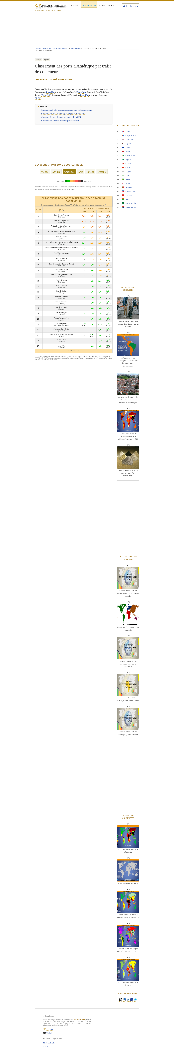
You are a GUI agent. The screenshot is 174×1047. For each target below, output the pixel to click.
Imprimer (46, 60)
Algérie (126, 143)
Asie (80, 171)
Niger (126, 199)
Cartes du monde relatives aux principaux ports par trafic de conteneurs (66, 110)
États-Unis (50, 92)
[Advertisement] (87, 29)
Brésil (38, 98)
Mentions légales (85, 1019)
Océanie (102, 171)
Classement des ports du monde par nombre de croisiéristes (62, 117)
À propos (52, 1035)
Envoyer (38, 60)
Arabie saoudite (129, 203)
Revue (111, 6)
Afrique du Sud (129, 207)
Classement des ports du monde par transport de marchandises (63, 113)
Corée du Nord (129, 191)
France (126, 132)
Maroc (126, 151)
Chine (126, 167)
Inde (125, 175)
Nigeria (126, 159)
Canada (126, 163)
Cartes (75, 6)
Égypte (126, 171)
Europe (90, 171)
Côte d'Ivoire (128, 155)
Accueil (38, 48)
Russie (126, 147)
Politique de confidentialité (89, 1026)
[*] (105, 205)
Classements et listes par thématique (56, 48)
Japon (126, 183)
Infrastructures (76, 48)
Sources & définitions (87, 1030)
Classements (89, 6)
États (102, 6)
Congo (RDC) (128, 136)
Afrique (56, 171)
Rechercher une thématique (89, 1034)
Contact (52, 1039)
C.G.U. (82, 1023)
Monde (44, 171)
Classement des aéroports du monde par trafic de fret (60, 121)
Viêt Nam (127, 195)
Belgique (127, 187)
